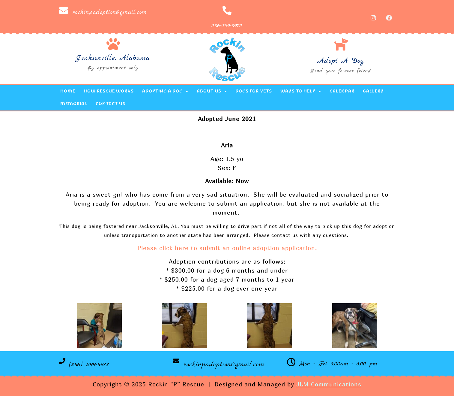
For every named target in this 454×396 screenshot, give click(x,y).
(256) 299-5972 (89, 364)
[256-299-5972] (227, 10)
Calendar (342, 91)
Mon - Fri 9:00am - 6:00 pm (338, 364)
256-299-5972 (226, 26)
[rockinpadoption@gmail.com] (63, 10)
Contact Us (111, 104)
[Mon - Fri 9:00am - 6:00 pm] (291, 362)
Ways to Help (300, 91)
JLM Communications (328, 384)
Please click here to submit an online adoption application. (227, 247)
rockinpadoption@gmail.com (110, 12)
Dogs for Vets (253, 91)
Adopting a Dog (165, 91)
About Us (212, 91)
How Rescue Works (109, 91)
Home (67, 91)
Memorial (73, 104)
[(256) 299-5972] (62, 361)
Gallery (373, 91)
